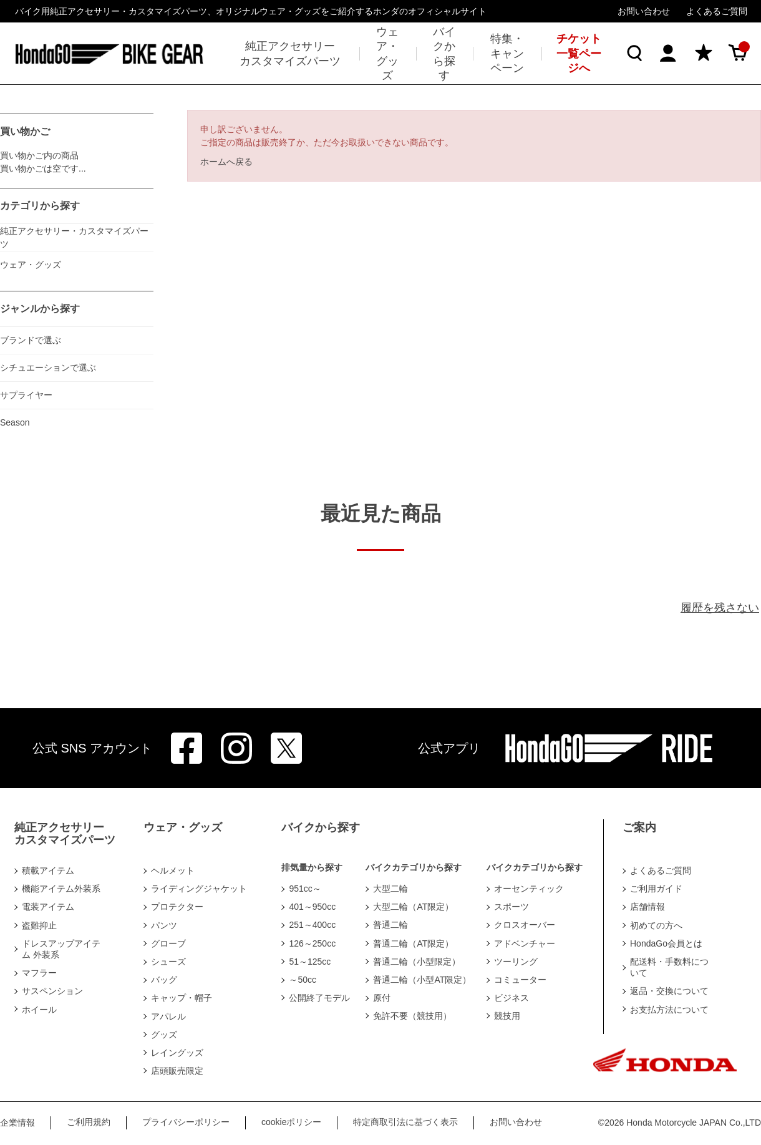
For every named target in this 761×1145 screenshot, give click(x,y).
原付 (381, 998)
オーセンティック (529, 889)
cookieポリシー (291, 1122)
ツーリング (516, 962)
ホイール (39, 1010)
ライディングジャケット (199, 889)
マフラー (39, 973)
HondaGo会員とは (666, 943)
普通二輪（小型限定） (416, 962)
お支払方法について (669, 1010)
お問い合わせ (644, 11)
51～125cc (310, 962)
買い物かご (25, 131)
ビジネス (511, 998)
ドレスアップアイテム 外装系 (61, 949)
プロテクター (177, 907)
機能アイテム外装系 (61, 889)
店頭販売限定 (177, 1071)
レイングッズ (177, 1053)
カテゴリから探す (40, 205)
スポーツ (511, 907)
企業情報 (17, 1123)
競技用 (507, 1016)
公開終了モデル (319, 998)
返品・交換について (669, 991)
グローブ (168, 943)
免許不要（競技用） (412, 1016)
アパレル (168, 1016)
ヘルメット (173, 870)
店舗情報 (647, 907)
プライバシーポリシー (186, 1122)
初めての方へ (656, 925)
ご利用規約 (88, 1122)
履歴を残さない (720, 608)
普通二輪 (390, 925)
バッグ (164, 980)
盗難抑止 (39, 925)
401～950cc (312, 907)
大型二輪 (390, 889)
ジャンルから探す (40, 308)
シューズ (168, 962)
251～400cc (312, 925)
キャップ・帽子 (181, 998)
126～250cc (312, 943)
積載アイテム (48, 870)
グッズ (164, 1035)
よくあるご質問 (716, 11)
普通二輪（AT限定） (413, 943)
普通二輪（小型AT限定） (422, 980)
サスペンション (52, 991)
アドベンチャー (524, 943)
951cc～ (305, 889)
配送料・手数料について (669, 967)
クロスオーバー (524, 925)
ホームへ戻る (226, 162)
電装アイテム (48, 907)
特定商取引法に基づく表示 (405, 1122)
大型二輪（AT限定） (413, 907)
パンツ (164, 925)
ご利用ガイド (656, 889)
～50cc (302, 980)
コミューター (520, 980)
